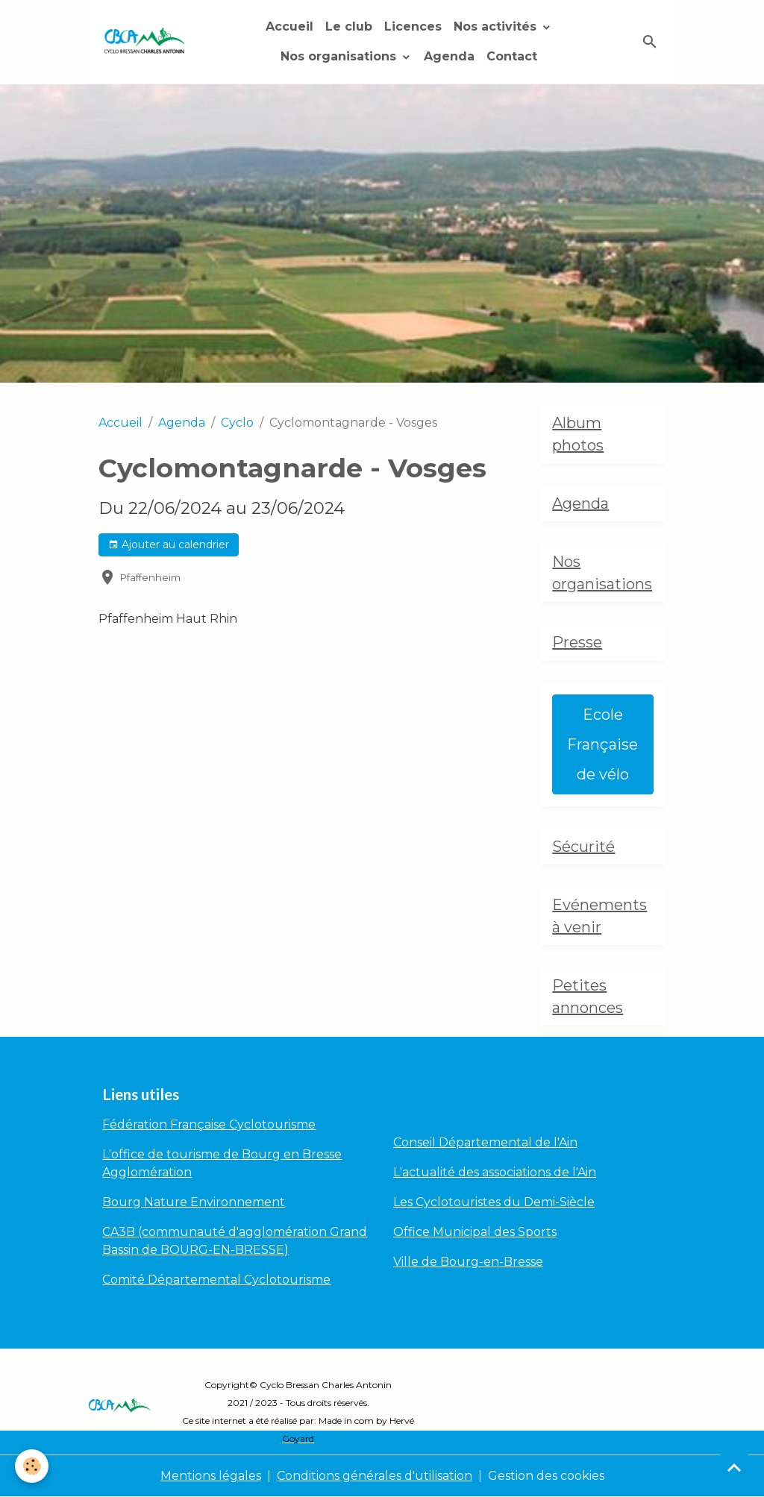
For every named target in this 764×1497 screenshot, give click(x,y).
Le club (348, 26)
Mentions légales (210, 1476)
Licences (413, 26)
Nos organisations (340, 56)
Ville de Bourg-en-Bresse (468, 1262)
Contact (511, 56)
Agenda (449, 56)
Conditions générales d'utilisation (374, 1476)
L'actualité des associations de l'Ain (494, 1172)
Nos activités (497, 26)
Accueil (289, 26)
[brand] (144, 42)
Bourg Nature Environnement (193, 1202)
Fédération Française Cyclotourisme (209, 1124)
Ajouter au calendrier (168, 545)
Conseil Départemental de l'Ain (485, 1142)
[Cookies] (31, 1466)
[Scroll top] (734, 1467)
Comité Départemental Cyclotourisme (216, 1279)
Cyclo (237, 422)
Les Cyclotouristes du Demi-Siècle (494, 1202)
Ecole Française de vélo (602, 744)
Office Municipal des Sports (475, 1232)
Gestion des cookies (546, 1476)
